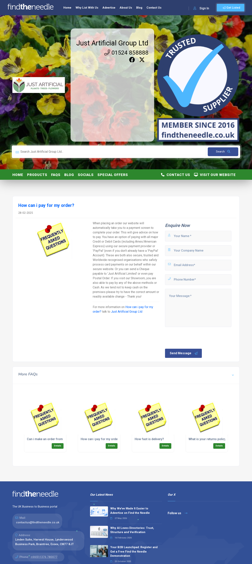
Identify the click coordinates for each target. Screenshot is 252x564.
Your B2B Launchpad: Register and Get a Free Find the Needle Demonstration (134, 551)
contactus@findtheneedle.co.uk (37, 522)
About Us (126, 7)
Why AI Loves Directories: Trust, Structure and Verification (132, 530)
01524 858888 (126, 52)
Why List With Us (87, 7)
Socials (86, 175)
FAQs (55, 175)
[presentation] (193, 337)
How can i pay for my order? (100, 439)
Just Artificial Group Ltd (112, 43)
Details (57, 446)
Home (67, 7)
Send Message (184, 353)
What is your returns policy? (207, 439)
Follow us (177, 513)
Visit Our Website (215, 175)
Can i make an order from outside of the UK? (58, 439)
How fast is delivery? (149, 439)
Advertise (108, 7)
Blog (139, 7)
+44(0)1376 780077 (44, 557)
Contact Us (154, 7)
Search (223, 151)
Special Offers (112, 175)
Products (37, 175)
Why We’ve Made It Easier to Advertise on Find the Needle (130, 511)
